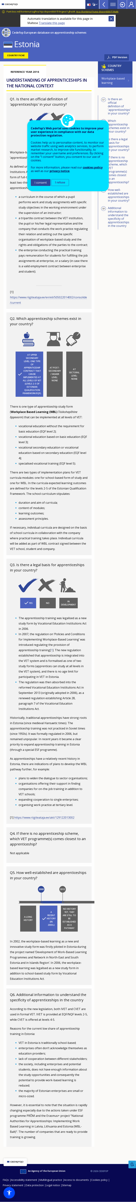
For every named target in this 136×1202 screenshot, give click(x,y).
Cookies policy (99, 1180)
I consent (41, 182)
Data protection (35, 1185)
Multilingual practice (50, 1180)
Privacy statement (13, 1185)
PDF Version (119, 57)
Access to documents (76, 1180)
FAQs (6, 1180)
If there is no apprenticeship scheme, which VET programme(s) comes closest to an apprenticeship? (115, 169)
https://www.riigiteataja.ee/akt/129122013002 (44, 817)
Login (122, 4)
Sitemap (66, 1185)
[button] (9, 1192)
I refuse (60, 182)
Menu (113, 4)
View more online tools (103, 4)
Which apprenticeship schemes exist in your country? (115, 126)
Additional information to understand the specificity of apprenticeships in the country (115, 217)
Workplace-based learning (113, 81)
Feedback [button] (132, 1164)
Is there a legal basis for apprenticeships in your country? (115, 144)
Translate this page (52, 23)
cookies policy (93, 167)
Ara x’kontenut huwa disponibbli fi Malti (97, 11)
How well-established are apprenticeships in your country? (115, 195)
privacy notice (60, 171)
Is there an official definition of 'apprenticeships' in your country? (116, 106)
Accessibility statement (24, 1180)
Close (111, 18)
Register (131, 4)
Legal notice (53, 1185)
